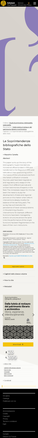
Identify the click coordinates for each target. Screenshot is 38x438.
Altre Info (7, 364)
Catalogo (6, 398)
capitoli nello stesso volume (12, 368)
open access (7, 231)
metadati (7, 372)
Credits (5, 414)
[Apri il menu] (34, 3)
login (4, 424)
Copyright (6, 416)
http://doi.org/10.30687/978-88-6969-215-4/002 (20, 256)
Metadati (7, 286)
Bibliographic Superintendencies (17, 238)
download (18, 344)
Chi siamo (6, 396)
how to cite (7, 370)
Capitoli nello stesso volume (15, 274)
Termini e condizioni (10, 421)
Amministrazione (9, 411)
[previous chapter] (3, 315)
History (23, 239)
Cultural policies (17, 239)
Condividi (7, 381)
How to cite (8, 280)
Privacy (5, 419)
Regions (10, 239)
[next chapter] (33, 315)
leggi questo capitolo (18, 266)
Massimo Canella (10, 155)
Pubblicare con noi (9, 401)
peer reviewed (8, 375)
